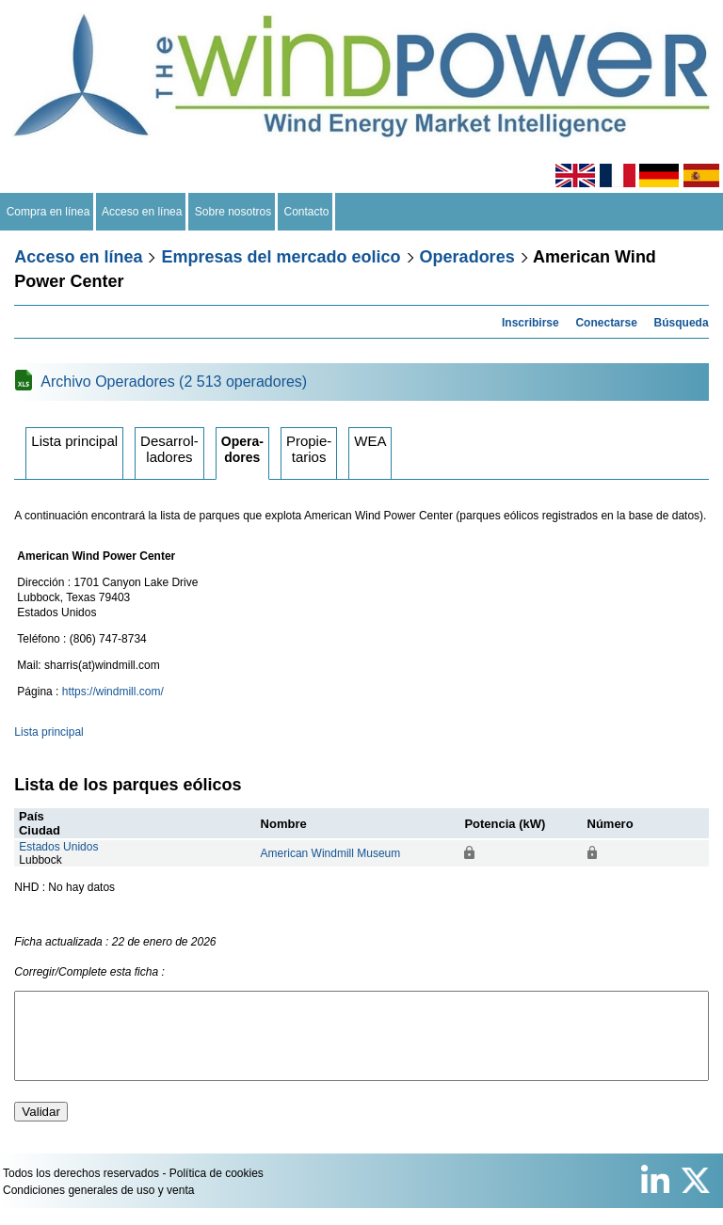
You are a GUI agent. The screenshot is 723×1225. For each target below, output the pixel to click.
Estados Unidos (58, 846)
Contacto (306, 211)
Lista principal (74, 441)
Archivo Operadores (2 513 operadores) (173, 382)
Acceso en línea (142, 211)
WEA (370, 441)
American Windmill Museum (331, 853)
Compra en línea (48, 211)
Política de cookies (216, 1190)
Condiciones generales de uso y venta (98, 1207)
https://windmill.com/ (113, 691)
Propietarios (308, 449)
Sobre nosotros (233, 211)
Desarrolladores (169, 449)
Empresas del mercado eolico (280, 256)
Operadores (467, 256)
